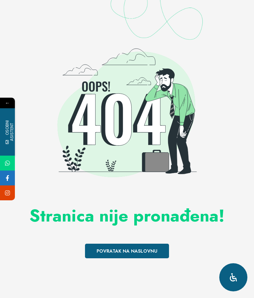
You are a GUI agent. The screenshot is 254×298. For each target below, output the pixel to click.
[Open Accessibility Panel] (233, 277)
